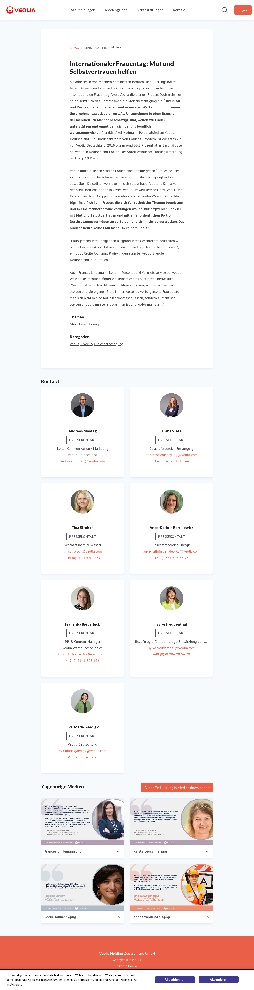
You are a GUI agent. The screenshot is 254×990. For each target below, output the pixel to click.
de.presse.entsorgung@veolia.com (171, 454)
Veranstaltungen (150, 10)
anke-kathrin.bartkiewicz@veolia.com (171, 551)
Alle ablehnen (175, 979)
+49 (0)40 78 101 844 (172, 461)
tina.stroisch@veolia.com (82, 551)
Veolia (74, 344)
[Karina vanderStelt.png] (171, 887)
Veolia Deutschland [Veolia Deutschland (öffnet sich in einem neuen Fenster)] (82, 757)
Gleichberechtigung (84, 324)
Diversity (86, 344)
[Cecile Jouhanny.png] (82, 887)
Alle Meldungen (83, 10)
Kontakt (179, 10)
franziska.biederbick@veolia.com (82, 654)
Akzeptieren (219, 979)
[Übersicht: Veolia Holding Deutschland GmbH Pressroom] (20, 9)
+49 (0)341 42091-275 (82, 557)
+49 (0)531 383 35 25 (172, 557)
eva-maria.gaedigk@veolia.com (82, 750)
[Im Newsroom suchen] (224, 10)
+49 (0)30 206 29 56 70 (171, 654)
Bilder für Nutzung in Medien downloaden (176, 787)
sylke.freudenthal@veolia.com (171, 648)
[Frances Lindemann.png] (82, 822)
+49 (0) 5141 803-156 (82, 660)
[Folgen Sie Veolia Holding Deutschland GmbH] (243, 10)
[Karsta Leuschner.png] (171, 822)
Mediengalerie (116, 10)
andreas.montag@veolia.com (82, 461)
